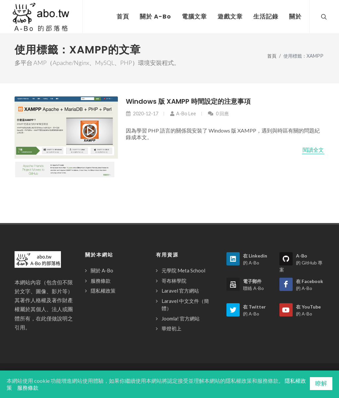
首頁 (271, 56)
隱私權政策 (103, 291)
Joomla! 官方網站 (181, 318)
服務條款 (101, 281)
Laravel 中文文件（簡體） (185, 305)
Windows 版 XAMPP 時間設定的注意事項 (188, 101)
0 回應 (218, 113)
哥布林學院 (174, 281)
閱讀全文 (313, 149)
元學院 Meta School (183, 270)
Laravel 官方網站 (180, 291)
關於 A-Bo (102, 270)
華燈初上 (171, 328)
